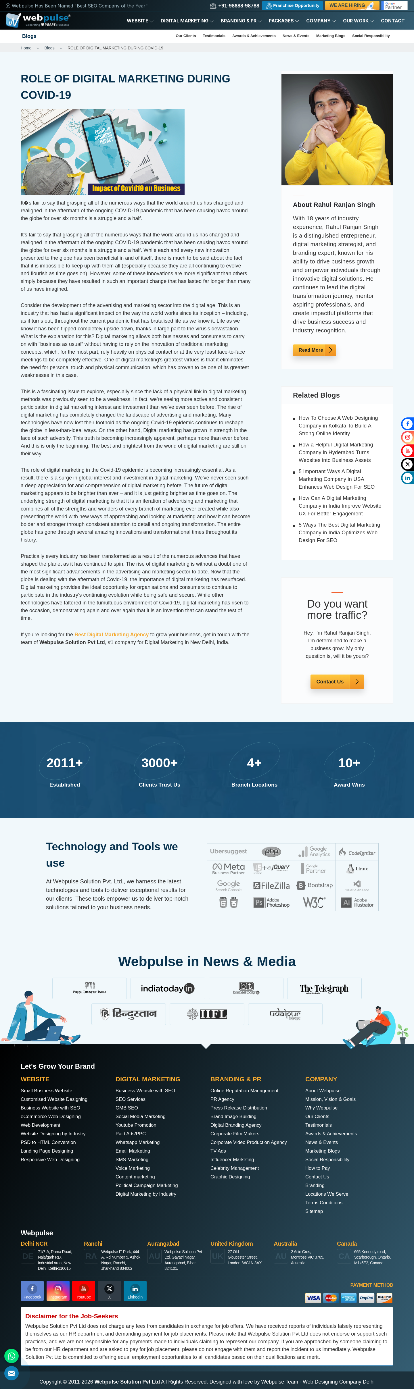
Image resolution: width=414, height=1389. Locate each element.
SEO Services (132, 1099)
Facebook (32, 1291)
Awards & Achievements (254, 36)
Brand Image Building (235, 1117)
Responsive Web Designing (52, 1160)
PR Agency (223, 1099)
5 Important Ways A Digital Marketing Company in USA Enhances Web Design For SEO (337, 479)
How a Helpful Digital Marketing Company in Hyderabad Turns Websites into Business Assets (336, 452)
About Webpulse (324, 1091)
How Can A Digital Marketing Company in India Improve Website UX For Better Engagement (340, 506)
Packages (284, 20)
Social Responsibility (371, 36)
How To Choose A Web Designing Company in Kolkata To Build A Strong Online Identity (338, 425)
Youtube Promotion (137, 1125)
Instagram (58, 1291)
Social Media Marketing (142, 1117)
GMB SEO (128, 1108)
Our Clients (186, 36)
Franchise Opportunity (292, 6)
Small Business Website (48, 1091)
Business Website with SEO (53, 1108)
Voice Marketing (134, 1168)
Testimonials (214, 36)
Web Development (42, 1125)
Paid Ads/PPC (132, 1134)
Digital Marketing (187, 20)
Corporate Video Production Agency (251, 1142)
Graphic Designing (231, 1177)
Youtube (83, 1291)
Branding (315, 1185)
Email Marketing (134, 1151)
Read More (311, 350)
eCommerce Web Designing (53, 1117)
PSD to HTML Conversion (50, 1142)
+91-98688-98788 (234, 6)
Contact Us (330, 682)
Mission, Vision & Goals (332, 1099)
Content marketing (137, 1177)
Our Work (358, 20)
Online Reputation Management (246, 1091)
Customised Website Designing (57, 1099)
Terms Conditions (325, 1203)
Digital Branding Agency (237, 1125)
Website (140, 20)
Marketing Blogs (330, 36)
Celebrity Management (236, 1168)
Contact (393, 21)
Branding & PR (241, 20)
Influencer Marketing (233, 1160)
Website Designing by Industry (56, 1134)
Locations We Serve (328, 1194)
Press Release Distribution (240, 1108)
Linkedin (135, 1291)
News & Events (296, 36)
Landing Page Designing (49, 1151)
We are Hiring (353, 6)
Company (321, 20)
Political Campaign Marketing (149, 1185)
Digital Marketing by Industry (148, 1194)
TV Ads (218, 1151)
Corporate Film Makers (236, 1134)
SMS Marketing (133, 1160)
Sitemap (314, 1211)
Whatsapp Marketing (139, 1142)
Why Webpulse (322, 1108)
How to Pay (318, 1168)
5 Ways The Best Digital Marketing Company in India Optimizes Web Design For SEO (339, 532)
